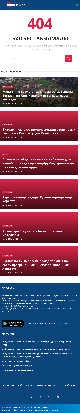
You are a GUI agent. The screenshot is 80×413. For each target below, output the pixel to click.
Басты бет (8, 385)
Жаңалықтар (7, 86)
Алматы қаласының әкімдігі (17, 365)
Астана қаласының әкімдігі (16, 361)
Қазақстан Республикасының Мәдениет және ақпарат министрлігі (36, 349)
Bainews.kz (34, 308)
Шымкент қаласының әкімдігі (18, 370)
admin (4, 103)
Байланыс (71, 385)
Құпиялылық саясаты (49, 385)
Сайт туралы (25, 385)
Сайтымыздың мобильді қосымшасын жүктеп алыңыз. (47, 323)
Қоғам (5, 154)
